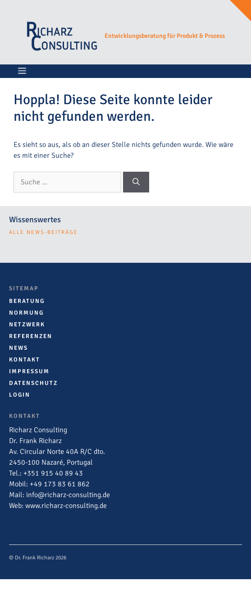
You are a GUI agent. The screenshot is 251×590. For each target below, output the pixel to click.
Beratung (27, 301)
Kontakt (24, 359)
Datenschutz (33, 383)
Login (19, 394)
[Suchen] (136, 182)
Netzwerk (27, 324)
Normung (26, 312)
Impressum (29, 371)
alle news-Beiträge (43, 232)
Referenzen (30, 336)
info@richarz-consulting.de (68, 494)
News (18, 348)
